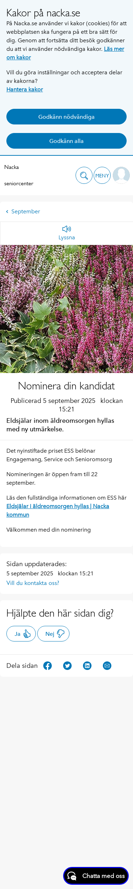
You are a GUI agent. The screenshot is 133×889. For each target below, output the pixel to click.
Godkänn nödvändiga (66, 116)
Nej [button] (55, 633)
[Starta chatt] (96, 876)
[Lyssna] (67, 233)
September (23, 211)
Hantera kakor (24, 89)
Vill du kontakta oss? (32, 582)
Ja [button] (23, 633)
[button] (84, 175)
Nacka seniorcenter (18, 175)
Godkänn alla (66, 141)
